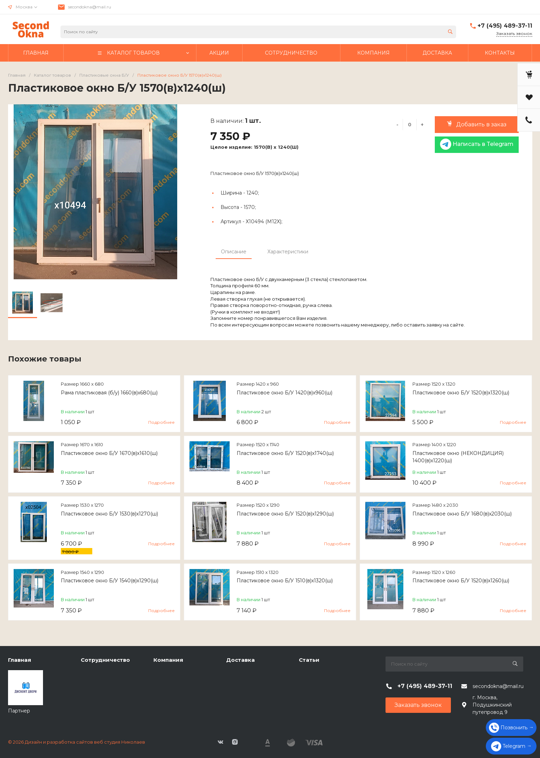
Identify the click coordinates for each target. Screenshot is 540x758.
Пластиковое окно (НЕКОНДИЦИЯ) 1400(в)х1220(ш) (458, 457)
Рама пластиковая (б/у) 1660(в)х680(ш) (109, 392)
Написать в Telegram (476, 144)
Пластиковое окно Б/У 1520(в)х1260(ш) (460, 580)
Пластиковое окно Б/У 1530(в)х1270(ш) (109, 514)
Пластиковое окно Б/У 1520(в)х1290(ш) (285, 514)
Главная (19, 660)
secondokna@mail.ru (89, 6)
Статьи (309, 660)
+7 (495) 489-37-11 (504, 25)
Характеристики (287, 251)
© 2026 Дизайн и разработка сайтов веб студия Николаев (76, 742)
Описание (233, 251)
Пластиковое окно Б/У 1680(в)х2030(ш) (462, 514)
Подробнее (161, 422)
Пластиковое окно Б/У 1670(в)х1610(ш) (109, 453)
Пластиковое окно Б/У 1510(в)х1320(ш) (285, 580)
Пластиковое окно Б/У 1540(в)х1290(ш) (109, 580)
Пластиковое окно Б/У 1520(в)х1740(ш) (285, 453)
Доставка (240, 660)
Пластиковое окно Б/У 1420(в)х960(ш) (284, 392)
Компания (168, 660)
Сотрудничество (105, 660)
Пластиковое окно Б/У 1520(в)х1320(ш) (460, 392)
